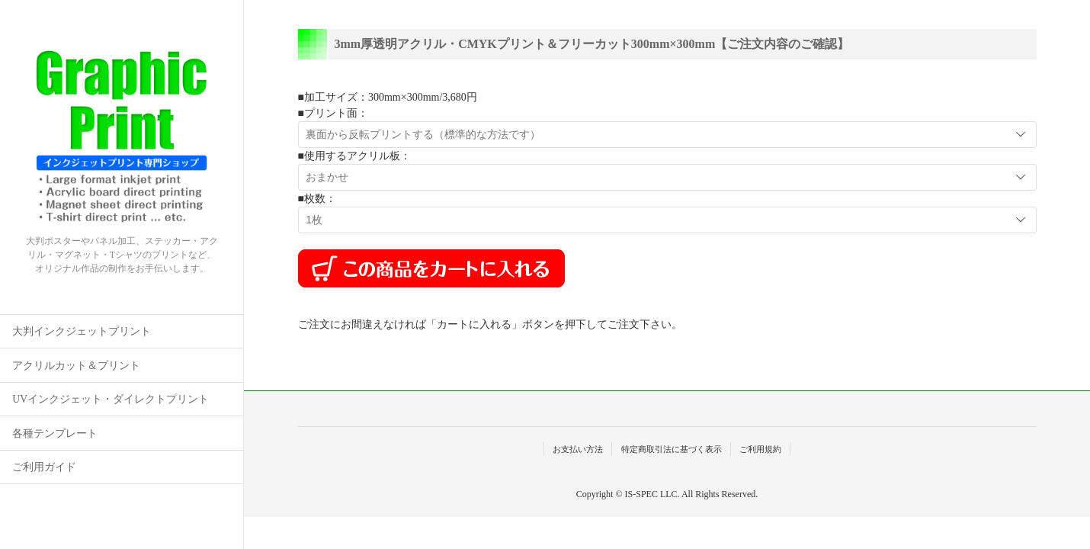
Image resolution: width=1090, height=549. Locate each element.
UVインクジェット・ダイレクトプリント (110, 399)
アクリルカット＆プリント (76, 365)
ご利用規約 (760, 449)
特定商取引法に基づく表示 (671, 449)
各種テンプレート (55, 433)
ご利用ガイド (44, 467)
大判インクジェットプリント (81, 331)
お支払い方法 (578, 449)
